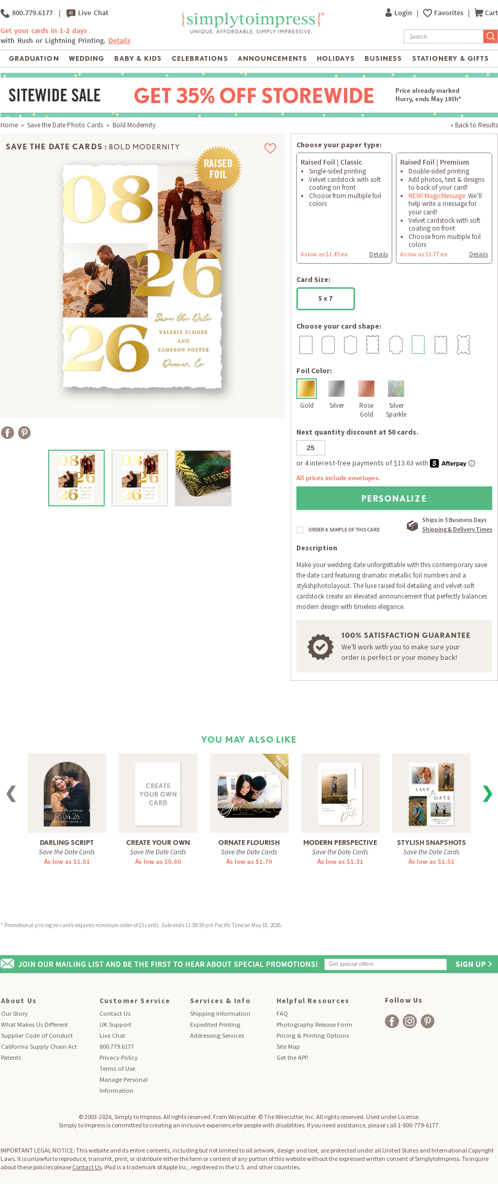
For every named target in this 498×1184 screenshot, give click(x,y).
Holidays (336, 58)
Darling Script (67, 842)
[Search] (444, 36)
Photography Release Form (314, 1024)
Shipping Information (220, 1013)
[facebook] (392, 1021)
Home (9, 125)
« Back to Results (474, 125)
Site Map (288, 1046)
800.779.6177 (27, 13)
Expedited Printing (215, 1024)
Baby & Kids (138, 58)
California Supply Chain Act (39, 1046)
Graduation (34, 58)
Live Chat (87, 13)
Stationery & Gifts (450, 58)
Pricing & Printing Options (312, 1035)
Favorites (449, 12)
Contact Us (114, 1013)
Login (399, 12)
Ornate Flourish (249, 842)
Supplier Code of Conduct (37, 1035)
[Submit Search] (490, 36)
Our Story (14, 1013)
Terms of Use (117, 1068)
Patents (11, 1057)
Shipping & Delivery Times (457, 529)
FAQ (282, 1013)
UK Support (115, 1024)
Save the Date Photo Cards (65, 125)
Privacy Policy (118, 1057)
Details (119, 40)
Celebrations (200, 58)
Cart (486, 12)
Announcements (272, 58)
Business (383, 58)
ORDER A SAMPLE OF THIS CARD (344, 530)
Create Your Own (158, 842)
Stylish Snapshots (431, 842)
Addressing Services (217, 1035)
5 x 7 (325, 298)
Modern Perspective (340, 842)
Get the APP (292, 1057)
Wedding (86, 58)
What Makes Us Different (34, 1024)
